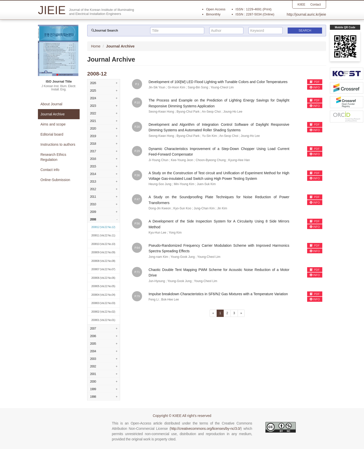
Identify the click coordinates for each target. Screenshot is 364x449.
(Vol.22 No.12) (103, 227)
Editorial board (51, 134)
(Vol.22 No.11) (103, 235)
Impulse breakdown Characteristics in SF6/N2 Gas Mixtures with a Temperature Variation (218, 294)
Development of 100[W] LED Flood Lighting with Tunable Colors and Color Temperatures (218, 82)
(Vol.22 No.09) (103, 252)
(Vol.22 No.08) (103, 260)
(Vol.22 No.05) (103, 286)
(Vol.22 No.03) (103, 303)
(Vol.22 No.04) (103, 294)
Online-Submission (55, 180)
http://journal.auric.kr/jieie (306, 14)
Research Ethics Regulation (53, 157)
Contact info (49, 170)
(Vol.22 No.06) (103, 277)
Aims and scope (53, 124)
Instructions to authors (57, 144)
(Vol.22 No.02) (103, 311)
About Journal (51, 104)
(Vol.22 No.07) (103, 269)
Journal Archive (52, 114)
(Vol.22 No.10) (103, 243)
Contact (315, 4)
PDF (315, 81)
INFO (315, 87)
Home (95, 46)
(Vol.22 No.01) (103, 319)
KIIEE (301, 4)
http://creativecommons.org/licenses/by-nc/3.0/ (206, 429)
